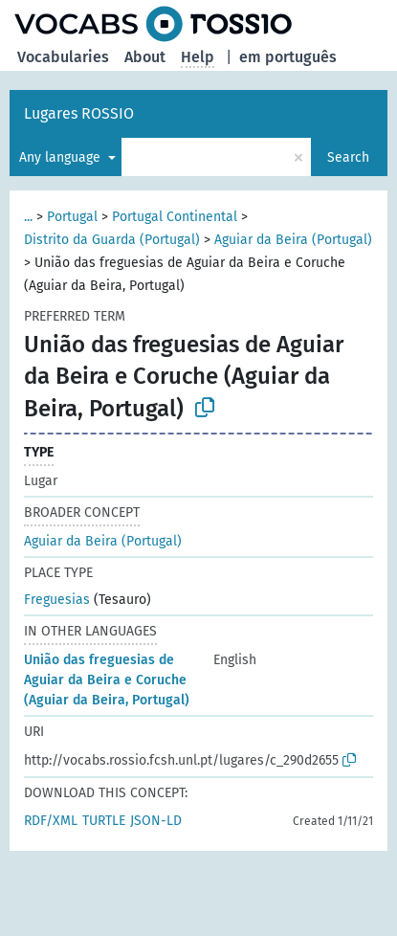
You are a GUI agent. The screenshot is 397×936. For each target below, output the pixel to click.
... (28, 217)
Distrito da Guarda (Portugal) (112, 240)
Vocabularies (63, 57)
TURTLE (103, 821)
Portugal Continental (174, 217)
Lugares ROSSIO (79, 113)
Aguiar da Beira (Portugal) (293, 240)
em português (288, 57)
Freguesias (57, 599)
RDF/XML (50, 821)
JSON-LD (156, 821)
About (144, 57)
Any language (61, 157)
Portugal (72, 217)
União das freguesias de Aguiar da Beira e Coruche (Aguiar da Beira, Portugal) (106, 680)
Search (348, 157)
